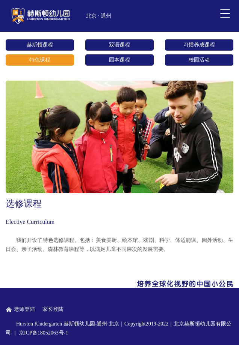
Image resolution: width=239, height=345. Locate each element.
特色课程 (39, 60)
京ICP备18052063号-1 (43, 333)
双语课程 (119, 45)
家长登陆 (53, 309)
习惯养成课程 (199, 45)
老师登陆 (20, 309)
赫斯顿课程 (40, 45)
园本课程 (119, 60)
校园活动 (199, 60)
